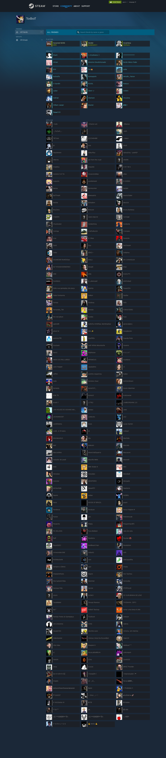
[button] (83, 19)
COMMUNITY (66, 6)
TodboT (31, 18)
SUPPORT (86, 6)
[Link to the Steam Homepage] (39, 8)
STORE (56, 6)
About (77, 6)
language (132, 2)
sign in (124, 2)
